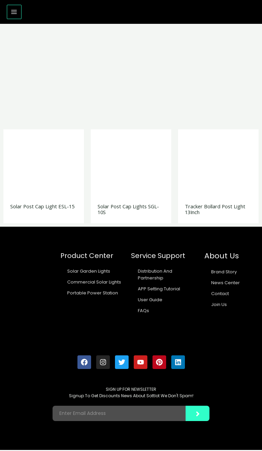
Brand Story (224, 273)
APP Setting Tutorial (159, 290)
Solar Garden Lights (88, 272)
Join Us (219, 305)
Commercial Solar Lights (94, 283)
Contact (220, 294)
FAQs (143, 311)
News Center (225, 283)
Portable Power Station (92, 294)
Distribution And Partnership (155, 275)
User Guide (150, 300)
